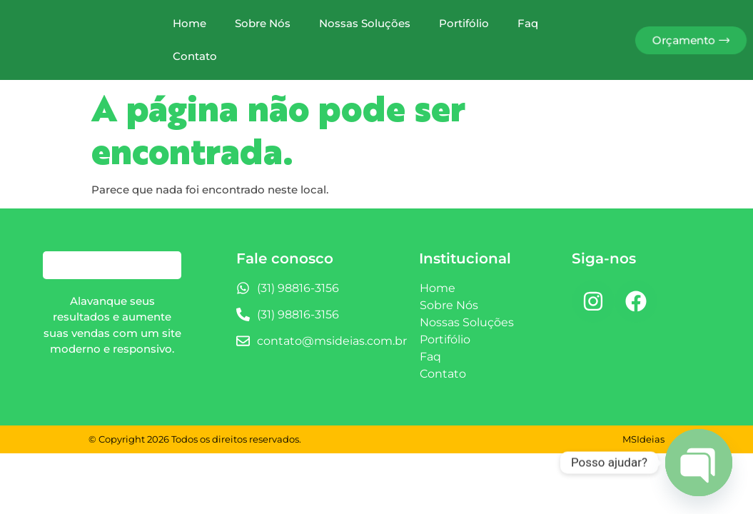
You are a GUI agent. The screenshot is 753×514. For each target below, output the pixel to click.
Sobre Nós (262, 23)
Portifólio (464, 23)
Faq (527, 23)
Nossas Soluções (364, 23)
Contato (195, 56)
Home (189, 23)
